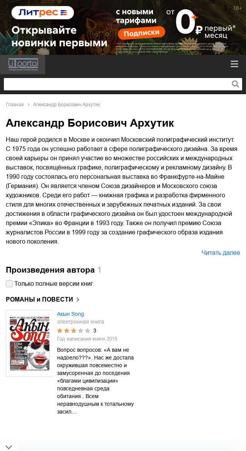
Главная (15, 104)
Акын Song (70, 314)
